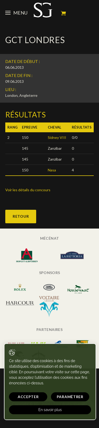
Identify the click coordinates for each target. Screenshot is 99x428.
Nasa (52, 170)
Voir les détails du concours (27, 190)
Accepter (28, 396)
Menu (16, 13)
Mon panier (63, 13)
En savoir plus (50, 410)
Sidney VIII (57, 137)
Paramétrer (70, 396)
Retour (21, 216)
